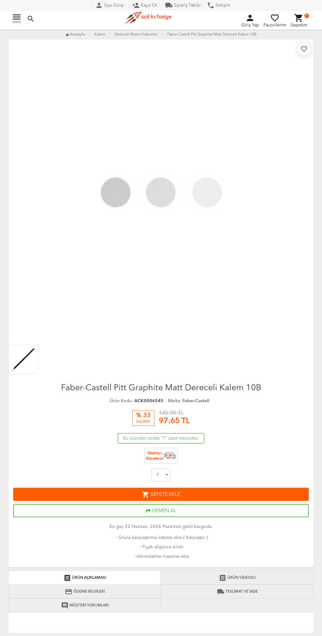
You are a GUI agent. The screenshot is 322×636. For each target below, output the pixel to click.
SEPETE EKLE (161, 494)
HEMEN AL (161, 511)
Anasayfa (75, 34)
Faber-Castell (195, 401)
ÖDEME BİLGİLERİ (85, 592)
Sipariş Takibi (183, 5)
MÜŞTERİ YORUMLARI (85, 605)
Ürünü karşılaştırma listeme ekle (148, 537)
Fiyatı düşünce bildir (161, 547)
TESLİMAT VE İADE (237, 592)
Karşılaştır (195, 537)
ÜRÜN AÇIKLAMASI (85, 578)
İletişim (218, 5)
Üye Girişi (109, 5)
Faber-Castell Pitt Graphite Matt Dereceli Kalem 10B (212, 34)
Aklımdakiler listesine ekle (161, 556)
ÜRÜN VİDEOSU (237, 578)
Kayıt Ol (144, 5)
